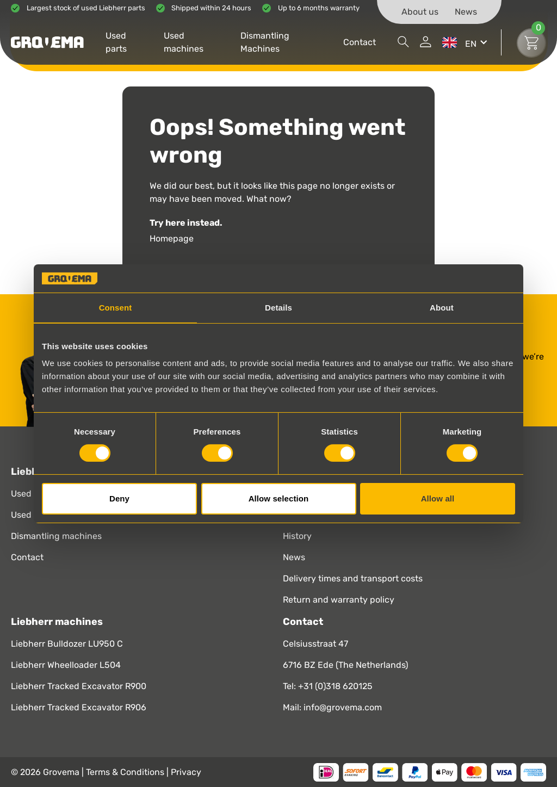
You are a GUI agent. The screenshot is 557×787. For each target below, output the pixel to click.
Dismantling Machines (264, 42)
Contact (359, 42)
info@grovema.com (343, 707)
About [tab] (442, 307)
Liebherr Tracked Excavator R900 (78, 686)
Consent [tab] (115, 307)
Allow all (438, 498)
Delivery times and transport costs (353, 578)
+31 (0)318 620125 (335, 686)
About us (419, 12)
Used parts (116, 42)
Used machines (183, 42)
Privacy (186, 772)
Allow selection (279, 498)
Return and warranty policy (338, 599)
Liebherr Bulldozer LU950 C (67, 644)
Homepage (172, 238)
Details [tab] (278, 307)
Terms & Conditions (126, 772)
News (466, 12)
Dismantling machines (56, 536)
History (297, 536)
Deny (119, 498)
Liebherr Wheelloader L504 (66, 665)
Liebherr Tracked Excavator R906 (78, 707)
